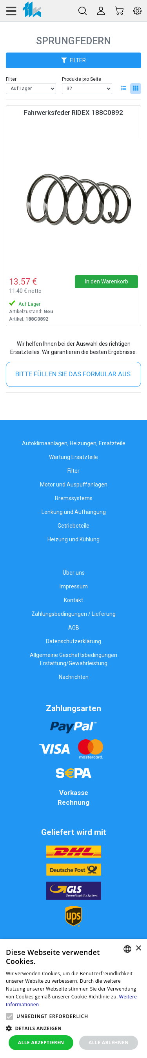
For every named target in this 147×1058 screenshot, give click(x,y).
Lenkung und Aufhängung (74, 512)
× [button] (138, 948)
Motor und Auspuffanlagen (73, 484)
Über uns (74, 573)
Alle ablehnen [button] (109, 1042)
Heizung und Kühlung (73, 539)
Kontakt (73, 600)
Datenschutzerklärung (73, 641)
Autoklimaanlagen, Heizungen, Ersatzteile (73, 443)
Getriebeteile (73, 526)
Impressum (74, 586)
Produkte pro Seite (81, 79)
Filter (11, 79)
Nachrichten (74, 677)
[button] (9, 1016)
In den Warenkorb (106, 281)
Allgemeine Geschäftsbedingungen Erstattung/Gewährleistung (73, 659)
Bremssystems (74, 498)
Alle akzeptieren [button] (41, 1042)
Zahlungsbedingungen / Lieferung (73, 614)
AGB (73, 627)
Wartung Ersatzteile (73, 457)
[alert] (73, 998)
